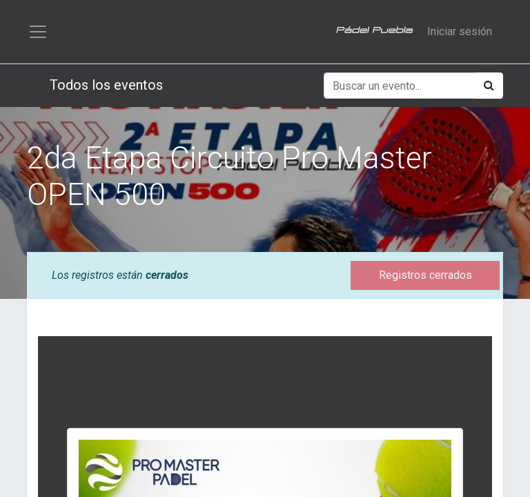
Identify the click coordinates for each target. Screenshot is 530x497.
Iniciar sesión (459, 31)
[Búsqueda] (489, 85)
